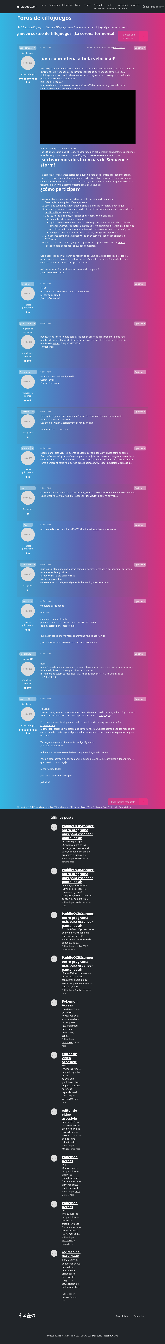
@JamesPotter (47, 725)
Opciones (139, 48)
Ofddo (89, 807)
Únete (146, 6)
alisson (42, 807)
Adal (26, 525)
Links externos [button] (111, 6)
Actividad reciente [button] (123, 6)
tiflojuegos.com (27, 6)
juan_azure (26, 488)
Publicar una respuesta (128, 36)
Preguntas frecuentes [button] (99, 6)
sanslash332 (26, 48)
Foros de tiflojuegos (33, 27)
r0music (65, 1149)
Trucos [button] (87, 5)
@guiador (89, 742)
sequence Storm (80, 85)
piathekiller (26, 564)
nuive (77, 1191)
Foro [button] (77, 5)
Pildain (73, 807)
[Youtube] (29, 1316)
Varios (50, 27)
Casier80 (26, 411)
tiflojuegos (46, 75)
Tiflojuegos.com (64, 27)
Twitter (56, 422)
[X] (24, 1316)
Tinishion (97, 807)
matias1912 (26, 654)
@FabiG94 (53, 212)
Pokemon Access (70, 1003)
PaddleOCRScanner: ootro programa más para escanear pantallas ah (78, 831)
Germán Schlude (110, 807)
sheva (26, 601)
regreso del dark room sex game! (71, 1256)
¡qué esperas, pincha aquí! (110, 205)
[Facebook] (20, 1316)
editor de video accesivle (69, 1057)
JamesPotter (26, 323)
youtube (94, 184)
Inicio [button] (44, 5)
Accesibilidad (122, 1316)
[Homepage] (18, 27)
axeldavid (81, 807)
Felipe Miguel (26, 372)
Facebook (50, 245)
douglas (26, 284)
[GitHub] (33, 1316)
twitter (93, 235)
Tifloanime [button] (67, 5)
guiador (26, 448)
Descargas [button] (54, 5)
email (57, 294)
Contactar (139, 1316)
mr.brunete (63, 807)
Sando (78, 902)
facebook (104, 235)
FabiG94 (34, 807)
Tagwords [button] (135, 5)
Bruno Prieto (125, 807)
